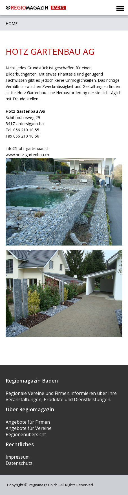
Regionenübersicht (26, 434)
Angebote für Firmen (28, 422)
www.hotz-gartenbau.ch (27, 154)
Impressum (18, 457)
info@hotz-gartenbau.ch (28, 148)
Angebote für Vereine (29, 428)
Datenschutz (19, 463)
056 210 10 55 (26, 129)
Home (11, 23)
